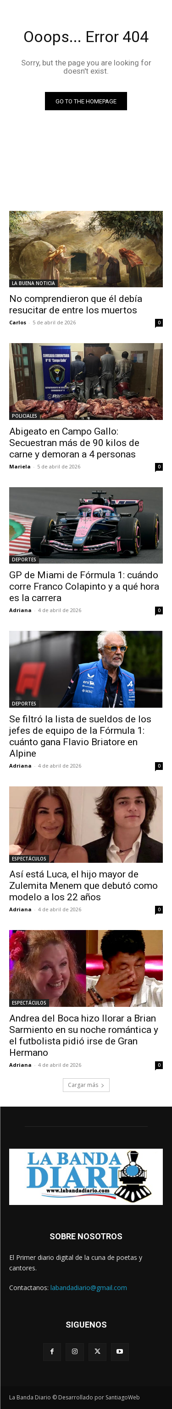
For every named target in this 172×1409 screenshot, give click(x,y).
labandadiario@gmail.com (88, 1287)
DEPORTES (24, 559)
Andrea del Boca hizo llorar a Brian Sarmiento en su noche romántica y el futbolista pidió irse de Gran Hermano (83, 1035)
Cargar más (86, 1085)
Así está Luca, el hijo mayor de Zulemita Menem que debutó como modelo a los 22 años (83, 886)
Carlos (17, 322)
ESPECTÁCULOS (29, 858)
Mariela (20, 466)
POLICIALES (24, 416)
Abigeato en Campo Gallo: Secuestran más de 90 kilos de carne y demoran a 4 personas (74, 443)
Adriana (20, 610)
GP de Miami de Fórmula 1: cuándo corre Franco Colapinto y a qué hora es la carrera (84, 586)
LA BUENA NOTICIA (33, 283)
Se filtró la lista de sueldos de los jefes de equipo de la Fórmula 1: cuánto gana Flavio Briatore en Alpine (80, 736)
